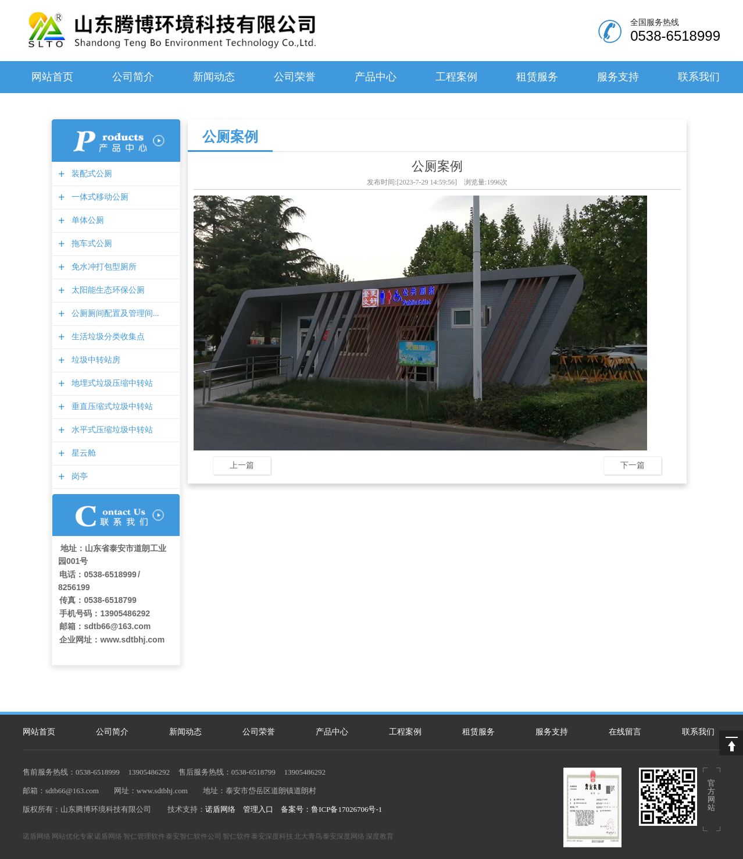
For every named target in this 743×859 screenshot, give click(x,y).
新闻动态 (214, 77)
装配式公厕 (90, 173)
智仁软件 (237, 836)
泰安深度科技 (272, 836)
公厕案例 (230, 136)
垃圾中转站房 (94, 360)
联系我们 (699, 77)
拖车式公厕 (90, 243)
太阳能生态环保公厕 (107, 290)
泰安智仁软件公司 (194, 836)
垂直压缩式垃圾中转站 (111, 406)
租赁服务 (537, 77)
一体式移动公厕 (98, 197)
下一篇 (632, 465)
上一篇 (242, 465)
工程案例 (456, 77)
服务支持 (618, 77)
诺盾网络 (220, 809)
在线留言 (625, 731)
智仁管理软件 (144, 836)
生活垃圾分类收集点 (107, 336)
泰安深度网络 (344, 836)
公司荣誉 (295, 77)
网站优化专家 (73, 836)
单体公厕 (86, 220)
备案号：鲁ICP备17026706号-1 (331, 809)
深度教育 (380, 836)
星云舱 (82, 453)
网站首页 (52, 77)
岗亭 (78, 476)
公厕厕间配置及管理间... (114, 313)
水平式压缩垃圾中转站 (111, 429)
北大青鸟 (308, 836)
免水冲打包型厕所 (103, 266)
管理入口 (258, 809)
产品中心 (375, 77)
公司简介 (133, 77)
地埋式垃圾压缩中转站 (111, 383)
